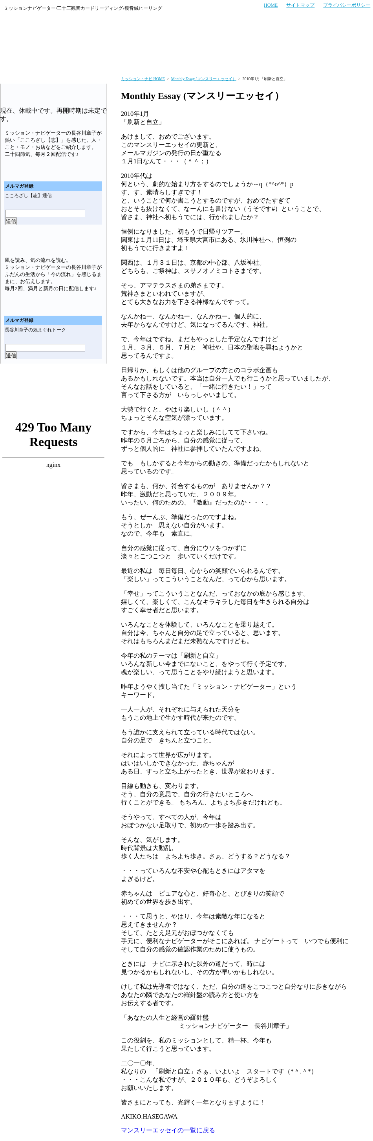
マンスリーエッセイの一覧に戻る (168, 1130)
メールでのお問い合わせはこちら (336, 32)
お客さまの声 (94, 60)
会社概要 (356, 60)
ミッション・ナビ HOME (143, 79)
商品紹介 (279, 60)
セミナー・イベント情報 (148, 60)
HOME (271, 5)
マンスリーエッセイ (53, 377)
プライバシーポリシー (346, 5)
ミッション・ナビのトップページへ (15, 60)
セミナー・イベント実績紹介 (222, 60)
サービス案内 (53, 60)
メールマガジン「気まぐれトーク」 (53, 241)
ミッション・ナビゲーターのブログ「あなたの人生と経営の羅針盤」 (53, 403)
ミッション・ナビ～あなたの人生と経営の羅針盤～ (43, 32)
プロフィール (317, 60)
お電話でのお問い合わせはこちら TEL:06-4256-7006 (256, 32)
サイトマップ (300, 5)
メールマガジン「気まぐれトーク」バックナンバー (82, 302)
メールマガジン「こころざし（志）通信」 (53, 91)
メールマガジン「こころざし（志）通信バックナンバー (82, 168)
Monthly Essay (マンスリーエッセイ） (203, 79)
